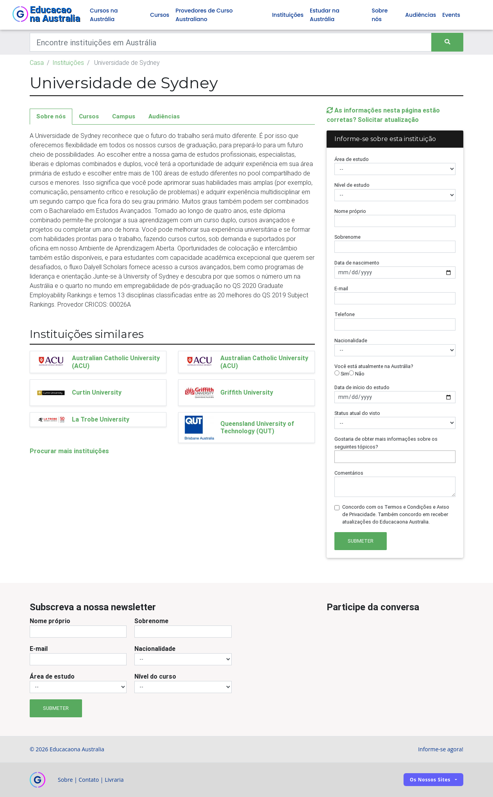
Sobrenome (347, 237)
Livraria (114, 779)
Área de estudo (351, 159)
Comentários (348, 473)
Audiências (420, 15)
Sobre (65, 779)
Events (451, 15)
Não (356, 373)
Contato (89, 779)
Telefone (344, 314)
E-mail (341, 288)
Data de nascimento (356, 262)
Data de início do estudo (361, 387)
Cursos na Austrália (104, 15)
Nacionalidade (350, 340)
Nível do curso (155, 676)
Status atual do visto (357, 413)
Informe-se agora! (440, 749)
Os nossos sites (430, 779)
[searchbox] (339, 456)
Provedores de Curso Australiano (203, 15)
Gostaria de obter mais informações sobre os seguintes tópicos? (386, 443)
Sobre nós (380, 15)
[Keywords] (231, 42)
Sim (341, 373)
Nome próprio (350, 211)
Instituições (288, 15)
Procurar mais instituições (69, 451)
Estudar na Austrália (324, 15)
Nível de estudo (352, 185)
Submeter (360, 541)
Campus (123, 116)
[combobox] (394, 456)
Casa (37, 62)
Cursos (159, 15)
